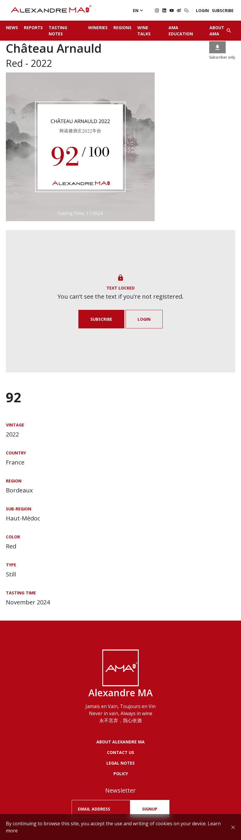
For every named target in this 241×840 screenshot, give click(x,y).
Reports (33, 27)
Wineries (98, 27)
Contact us (120, 752)
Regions (122, 27)
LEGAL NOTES (120, 763)
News (12, 27)
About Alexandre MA (120, 742)
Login (202, 10)
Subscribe (223, 10)
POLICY (120, 773)
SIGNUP (149, 809)
